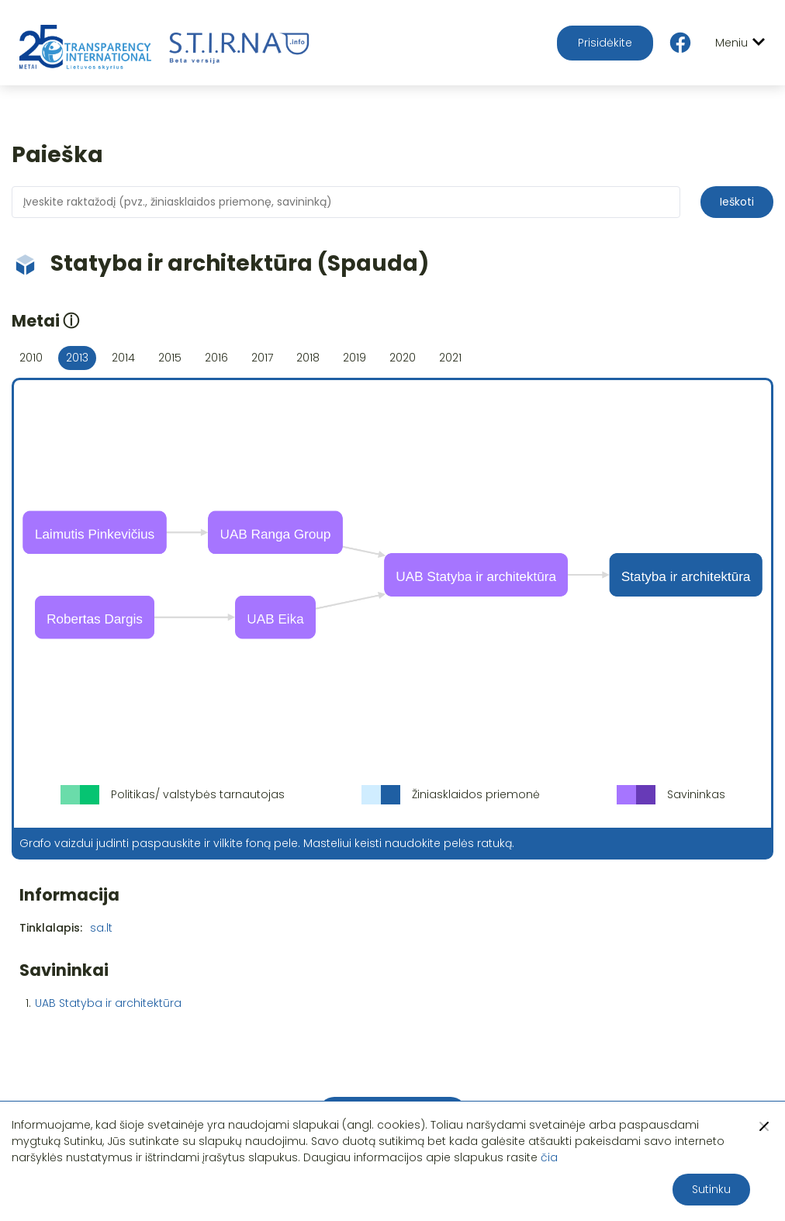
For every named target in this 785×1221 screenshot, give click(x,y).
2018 (308, 357)
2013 (77, 357)
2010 (31, 357)
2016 (216, 357)
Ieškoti (737, 201)
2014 (123, 357)
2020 (402, 357)
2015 (170, 357)
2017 (262, 357)
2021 (450, 357)
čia (549, 1157)
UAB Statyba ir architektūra (108, 1003)
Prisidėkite (605, 42)
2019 (354, 357)
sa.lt (101, 928)
